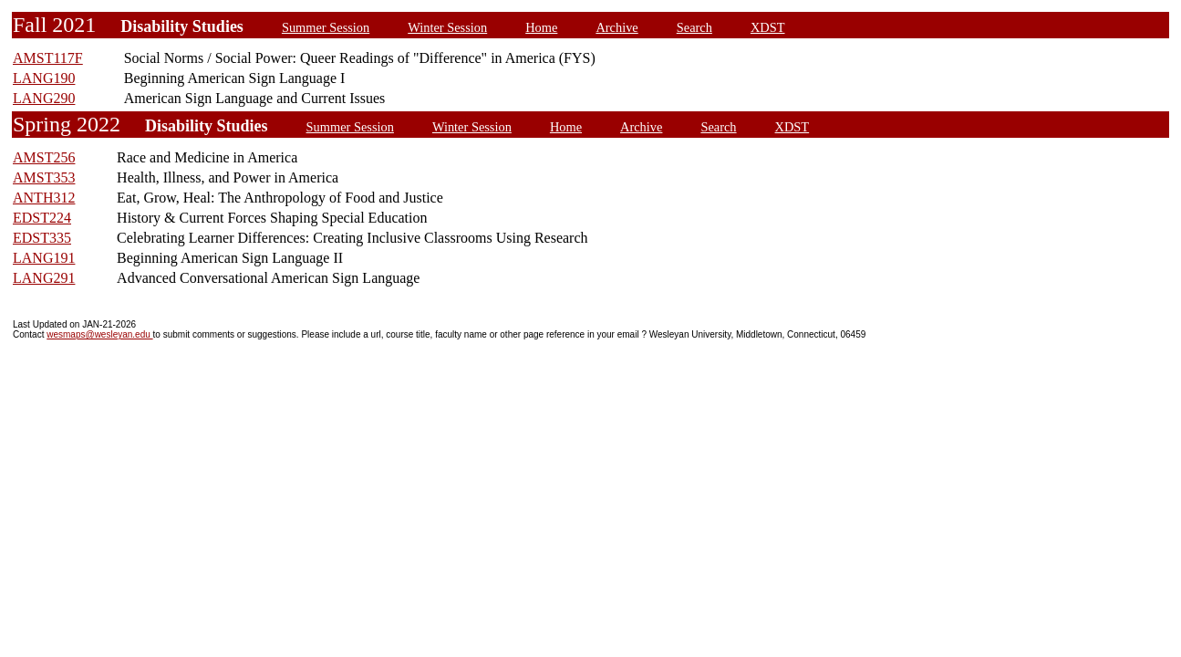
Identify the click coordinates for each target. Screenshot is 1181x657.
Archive (616, 27)
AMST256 (44, 157)
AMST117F (48, 58)
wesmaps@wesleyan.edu (99, 334)
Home (541, 27)
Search (694, 27)
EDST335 (42, 237)
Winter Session (447, 27)
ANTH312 (44, 197)
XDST (768, 27)
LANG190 (44, 78)
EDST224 (42, 217)
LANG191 (44, 258)
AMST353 (44, 177)
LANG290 (44, 98)
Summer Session (325, 27)
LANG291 (44, 278)
